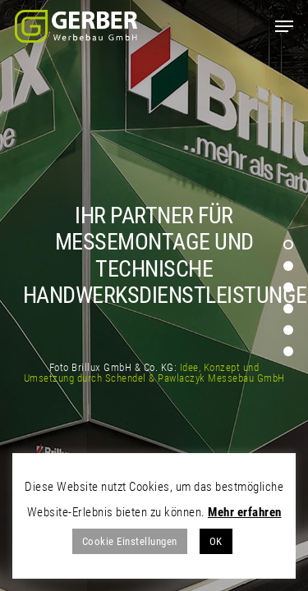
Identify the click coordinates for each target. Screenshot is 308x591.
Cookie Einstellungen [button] (129, 541)
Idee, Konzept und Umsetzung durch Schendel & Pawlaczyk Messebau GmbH (154, 372)
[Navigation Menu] (284, 26)
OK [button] (216, 541)
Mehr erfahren (245, 512)
